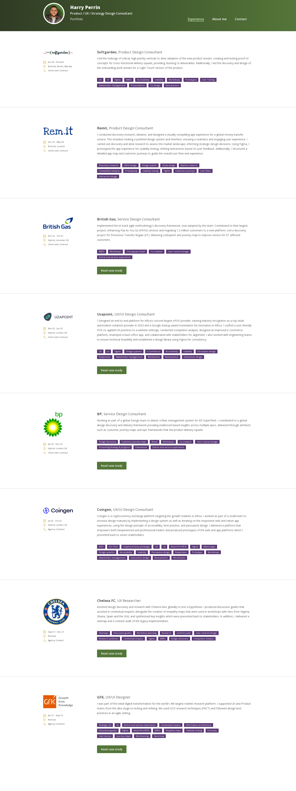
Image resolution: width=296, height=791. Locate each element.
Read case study (112, 270)
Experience (180, 19)
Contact (241, 19)
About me (211, 19)
